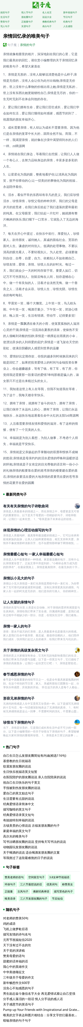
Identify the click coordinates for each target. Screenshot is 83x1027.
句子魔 (12, 45)
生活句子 (5, 17)
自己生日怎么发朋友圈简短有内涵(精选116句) (34, 755)
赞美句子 (5, 21)
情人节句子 (27, 12)
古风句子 (22, 891)
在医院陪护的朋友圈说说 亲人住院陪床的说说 (34, 777)
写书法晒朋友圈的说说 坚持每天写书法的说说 (34, 842)
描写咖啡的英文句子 (17, 809)
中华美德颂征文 (14, 972)
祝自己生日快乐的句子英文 (21, 782)
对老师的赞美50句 (15, 918)
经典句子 (68, 21)
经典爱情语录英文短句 (18, 815)
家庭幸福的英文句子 (17, 831)
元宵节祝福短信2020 (17, 940)
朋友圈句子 (27, 17)
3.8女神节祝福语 (59, 877)
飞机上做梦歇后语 (15, 929)
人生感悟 (68, 26)
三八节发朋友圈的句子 (33, 898)
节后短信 (57, 898)
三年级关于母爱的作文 (18, 977)
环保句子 (10, 884)
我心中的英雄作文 (15, 967)
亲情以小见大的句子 (19, 578)
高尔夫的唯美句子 (15, 836)
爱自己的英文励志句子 (18, 793)
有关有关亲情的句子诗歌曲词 (25, 506)
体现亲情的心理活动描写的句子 (27, 530)
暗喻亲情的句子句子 (17, 1020)
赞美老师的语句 (14, 877)
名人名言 (47, 12)
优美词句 (52, 884)
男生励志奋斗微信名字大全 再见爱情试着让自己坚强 (39, 993)
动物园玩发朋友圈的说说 (20, 847)
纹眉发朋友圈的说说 (17, 766)
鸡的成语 (9, 923)
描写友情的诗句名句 (17, 934)
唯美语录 (10, 898)
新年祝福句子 (70, 12)
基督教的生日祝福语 (17, 761)
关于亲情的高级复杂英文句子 (25, 650)
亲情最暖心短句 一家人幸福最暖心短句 (33, 554)
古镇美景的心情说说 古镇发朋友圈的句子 (31, 825)
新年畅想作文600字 (16, 983)
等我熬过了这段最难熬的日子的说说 (28, 858)
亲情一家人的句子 (17, 626)
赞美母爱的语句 (14, 956)
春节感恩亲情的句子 (19, 674)
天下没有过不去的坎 (17, 945)
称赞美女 (67, 884)
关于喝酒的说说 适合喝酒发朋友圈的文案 (31, 852)
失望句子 (26, 26)
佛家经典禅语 (41, 891)
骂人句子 (5, 26)
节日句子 (68, 17)
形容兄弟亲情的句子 (19, 698)
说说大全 (47, 17)
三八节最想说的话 (31, 884)
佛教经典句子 (49, 21)
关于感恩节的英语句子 (18, 1004)
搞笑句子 (5, 12)
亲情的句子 (27, 45)
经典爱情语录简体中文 (18, 804)
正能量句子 (27, 21)
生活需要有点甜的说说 (18, 798)
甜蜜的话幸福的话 (15, 961)
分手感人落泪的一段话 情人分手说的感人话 (33, 999)
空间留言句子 (36, 877)
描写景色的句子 (63, 891)
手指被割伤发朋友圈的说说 (21, 788)
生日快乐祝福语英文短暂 (20, 772)
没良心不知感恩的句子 (18, 988)
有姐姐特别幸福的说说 (18, 820)
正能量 (9, 891)
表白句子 (47, 26)
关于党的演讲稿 (14, 950)
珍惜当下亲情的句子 (19, 722)
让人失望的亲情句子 (19, 602)
